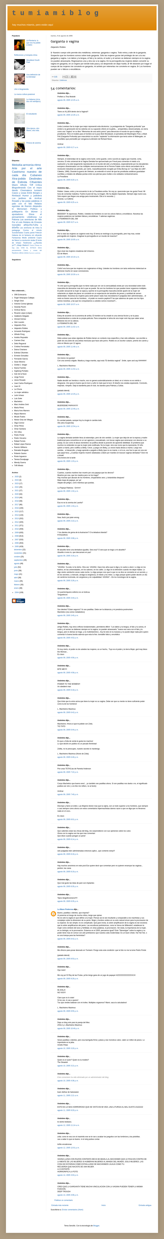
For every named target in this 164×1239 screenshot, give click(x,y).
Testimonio (27, 243)
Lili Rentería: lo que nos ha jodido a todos (33, 43)
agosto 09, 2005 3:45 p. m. (67, 615)
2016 (17, 508)
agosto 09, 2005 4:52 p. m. (67, 638)
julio (16, 567)
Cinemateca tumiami (31, 190)
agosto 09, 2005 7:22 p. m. (67, 772)
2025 (17, 477)
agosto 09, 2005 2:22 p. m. (67, 521)
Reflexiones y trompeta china (25, 55)
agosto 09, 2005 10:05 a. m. (68, 240)
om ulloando (37, 235)
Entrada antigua (145, 1205)
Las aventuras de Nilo (31, 219)
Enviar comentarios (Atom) (72, 1210)
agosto (17, 563)
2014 (17, 515)
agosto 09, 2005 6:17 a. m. (67, 147)
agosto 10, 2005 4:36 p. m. (67, 1081)
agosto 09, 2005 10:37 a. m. (68, 304)
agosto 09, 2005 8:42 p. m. (67, 939)
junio (16, 571)
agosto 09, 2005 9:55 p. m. (67, 1011)
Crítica (38, 185)
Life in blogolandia (21, 89)
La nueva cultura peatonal (24, 94)
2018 (17, 501)
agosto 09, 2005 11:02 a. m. (68, 327)
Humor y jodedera (32, 195)
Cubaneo (36, 175)
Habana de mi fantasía (21, 235)
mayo (16, 574)
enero (16, 588)
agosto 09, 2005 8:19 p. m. (67, 872)
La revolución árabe (27, 240)
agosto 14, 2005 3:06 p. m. (67, 1195)
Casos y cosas (19, 193)
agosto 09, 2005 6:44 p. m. (67, 730)
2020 (17, 494)
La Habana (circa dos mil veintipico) (33, 100)
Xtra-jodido (19, 178)
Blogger (96, 1226)
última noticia (23, 253)
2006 (17, 543)
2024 (17, 480)
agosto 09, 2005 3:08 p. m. (67, 538)
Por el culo (17, 222)
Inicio (104, 1205)
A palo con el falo (27, 202)
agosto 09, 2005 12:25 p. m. (68, 394)
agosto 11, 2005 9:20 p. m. (67, 1110)
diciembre (18, 550)
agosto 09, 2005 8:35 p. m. (67, 886)
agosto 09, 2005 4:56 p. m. (67, 658)
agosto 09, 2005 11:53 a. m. (68, 369)
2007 (17, 540)
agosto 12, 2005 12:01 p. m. (68, 1148)
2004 (17, 592)
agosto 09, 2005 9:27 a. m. (67, 222)
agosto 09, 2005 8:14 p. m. (67, 839)
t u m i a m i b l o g (55, 13)
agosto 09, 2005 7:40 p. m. (67, 794)
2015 (17, 511)
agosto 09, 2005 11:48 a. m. (68, 347)
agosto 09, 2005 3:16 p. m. (67, 556)
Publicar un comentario (63, 1200)
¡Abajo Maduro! (23, 245)
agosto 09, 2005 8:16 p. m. (67, 854)
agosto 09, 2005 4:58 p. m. (67, 673)
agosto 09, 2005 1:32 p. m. (67, 491)
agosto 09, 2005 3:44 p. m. (67, 598)
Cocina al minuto (32, 230)
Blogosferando (19, 187)
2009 (17, 533)
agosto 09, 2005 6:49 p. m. (67, 757)
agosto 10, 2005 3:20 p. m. (67, 1048)
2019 (17, 497)
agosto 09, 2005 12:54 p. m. (68, 426)
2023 (17, 483)
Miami (15, 185)
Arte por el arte (27, 168)
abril (16, 578)
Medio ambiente (28, 238)
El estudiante (31, 114)
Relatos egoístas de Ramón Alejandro (27, 205)
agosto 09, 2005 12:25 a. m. (68, 100)
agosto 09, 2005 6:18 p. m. (67, 690)
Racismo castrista (34, 253)
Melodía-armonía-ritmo (26, 164)
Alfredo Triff (26, 185)
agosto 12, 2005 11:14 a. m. (68, 1125)
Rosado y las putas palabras (26, 201)
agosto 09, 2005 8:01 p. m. (67, 819)
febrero (17, 585)
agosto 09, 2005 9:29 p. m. (67, 979)
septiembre (18, 560)
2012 (17, 522)
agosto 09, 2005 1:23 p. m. (67, 461)
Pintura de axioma (33, 143)
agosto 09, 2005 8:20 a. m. (67, 180)
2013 (17, 518)
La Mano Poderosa (65, 909)
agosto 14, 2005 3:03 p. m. (67, 1175)
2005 (17, 546)
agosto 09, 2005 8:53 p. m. (67, 959)
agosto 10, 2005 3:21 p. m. (67, 1066)
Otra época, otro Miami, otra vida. (33, 129)
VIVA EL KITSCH (28, 248)
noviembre (18, 553)
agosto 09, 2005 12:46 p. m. (68, 409)
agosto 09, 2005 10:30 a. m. (68, 274)
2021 (17, 490)
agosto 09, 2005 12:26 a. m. (68, 115)
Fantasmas (16, 238)
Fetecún (38, 233)
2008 (17, 536)
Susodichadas (17, 233)
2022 (17, 487)
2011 (17, 525)
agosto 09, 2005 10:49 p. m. (68, 1028)
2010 (17, 529)
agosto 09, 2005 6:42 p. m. (67, 712)
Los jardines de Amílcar (27, 198)
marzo (17, 581)
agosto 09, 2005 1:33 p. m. (67, 506)
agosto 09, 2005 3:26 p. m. (67, 581)
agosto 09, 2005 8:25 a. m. (67, 202)
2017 (17, 505)
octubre (17, 557)
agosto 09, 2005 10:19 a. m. (68, 257)
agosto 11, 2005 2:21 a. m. (67, 1095)
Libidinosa (63, 80)
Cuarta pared (29, 233)
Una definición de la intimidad (33, 76)
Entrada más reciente (59, 1205)
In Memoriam (19, 209)
